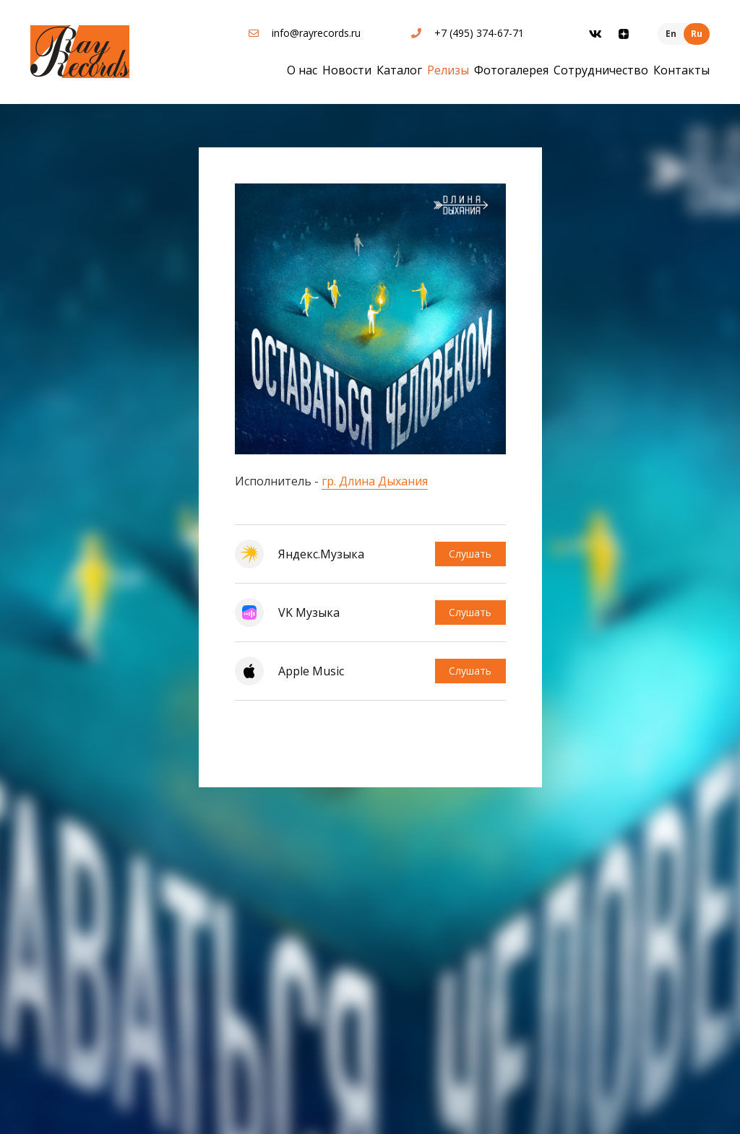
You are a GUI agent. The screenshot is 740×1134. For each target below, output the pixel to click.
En (671, 33)
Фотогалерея (511, 70)
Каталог (399, 70)
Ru (696, 33)
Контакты (681, 70)
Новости (346, 70)
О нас (302, 70)
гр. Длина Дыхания (375, 481)
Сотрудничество (601, 70)
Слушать (470, 553)
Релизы (448, 70)
